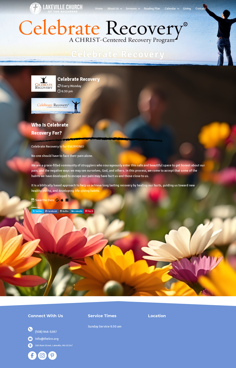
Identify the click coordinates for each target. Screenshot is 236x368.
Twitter (37, 211)
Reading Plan (152, 8)
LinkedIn (77, 211)
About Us (113, 8)
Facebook (51, 211)
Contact (201, 8)
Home (99, 8)
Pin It (89, 211)
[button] (121, 8)
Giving (187, 8)
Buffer (64, 211)
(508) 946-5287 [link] (46, 332)
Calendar (170, 8)
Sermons (131, 8)
